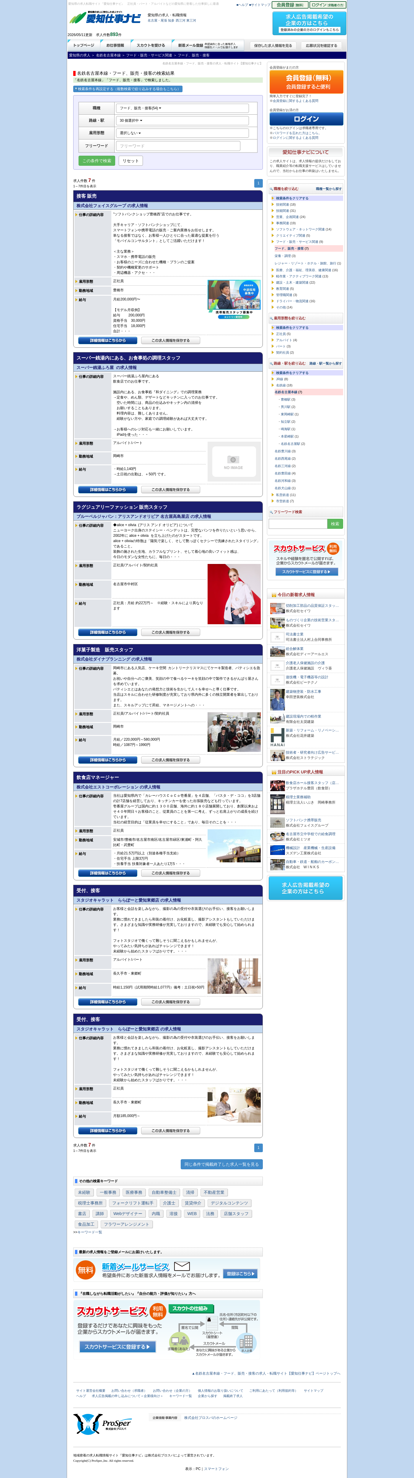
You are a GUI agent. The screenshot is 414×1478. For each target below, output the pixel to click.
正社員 (281, 334)
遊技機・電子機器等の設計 (307, 677)
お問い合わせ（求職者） (129, 1390)
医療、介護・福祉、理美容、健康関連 (303, 270)
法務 (210, 1213)
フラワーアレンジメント (126, 1224)
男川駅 (286, 407)
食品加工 (86, 1224)
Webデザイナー (128, 1213)
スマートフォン (216, 1469)
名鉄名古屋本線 (286, 392)
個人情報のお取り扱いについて (220, 1390)
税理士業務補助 (298, 797)
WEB (192, 1213)
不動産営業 (214, 1192)
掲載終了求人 (233, 1396)
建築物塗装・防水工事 (303, 692)
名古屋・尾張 (157, 20)
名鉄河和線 (283, 480)
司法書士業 (295, 634)
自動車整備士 (164, 1192)
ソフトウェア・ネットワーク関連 (300, 229)
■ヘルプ (242, 4)
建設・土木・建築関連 (292, 282)
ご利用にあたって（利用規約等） (273, 1390)
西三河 (180, 20)
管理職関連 (284, 295)
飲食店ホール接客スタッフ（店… (312, 783)
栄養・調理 (283, 256)
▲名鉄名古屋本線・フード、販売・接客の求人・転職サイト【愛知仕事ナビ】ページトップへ (266, 1373)
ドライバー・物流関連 (292, 301)
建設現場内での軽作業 (303, 716)
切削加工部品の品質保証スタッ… (312, 606)
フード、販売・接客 (289, 248)
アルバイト (284, 340)
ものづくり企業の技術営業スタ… (312, 620)
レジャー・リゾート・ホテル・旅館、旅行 (305, 263)
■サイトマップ (260, 4)
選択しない (130, 133)
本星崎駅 (287, 436)
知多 (171, 20)
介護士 (169, 1203)
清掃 (190, 1192)
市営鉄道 (282, 501)
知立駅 (286, 421)
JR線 (279, 379)
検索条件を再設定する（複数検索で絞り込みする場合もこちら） (128, 89)
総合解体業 (295, 649)
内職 (156, 1213)
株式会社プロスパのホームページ (210, 1418)
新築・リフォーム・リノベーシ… (312, 730)
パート (281, 346)
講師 (100, 1213)
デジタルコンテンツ (229, 1203)
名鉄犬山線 (283, 488)
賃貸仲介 (193, 1203)
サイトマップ (313, 1390)
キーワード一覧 (89, 1232)
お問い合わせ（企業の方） (172, 1390)
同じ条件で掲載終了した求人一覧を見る (222, 1164)
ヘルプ (81, 1396)
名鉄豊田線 (283, 473)
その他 (281, 307)
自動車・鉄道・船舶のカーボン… (312, 862)
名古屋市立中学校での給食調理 (310, 834)
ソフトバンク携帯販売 (303, 820)
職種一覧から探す (329, 189)
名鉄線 (281, 385)
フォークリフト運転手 (133, 1203)
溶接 (173, 1213)
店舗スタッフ (236, 1213)
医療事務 (134, 1192)
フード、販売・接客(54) (141, 108)
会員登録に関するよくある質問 (295, 101)
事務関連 (282, 223)
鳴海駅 (286, 429)
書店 (82, 1213)
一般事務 (108, 1192)
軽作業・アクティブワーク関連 (299, 276)
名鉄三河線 (283, 466)
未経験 (84, 1192)
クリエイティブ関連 (290, 235)
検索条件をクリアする (292, 198)
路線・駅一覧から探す (325, 363)
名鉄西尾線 (283, 458)
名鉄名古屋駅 (290, 443)
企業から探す (207, 1396)
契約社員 (282, 352)
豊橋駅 (286, 399)
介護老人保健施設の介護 (305, 663)
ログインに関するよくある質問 (295, 137)
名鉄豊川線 (283, 451)
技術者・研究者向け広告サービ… (312, 752)
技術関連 (282, 204)
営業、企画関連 (287, 217)
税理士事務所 (90, 1203)
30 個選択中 (131, 120)
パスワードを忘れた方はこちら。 (297, 133)
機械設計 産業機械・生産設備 (310, 848)
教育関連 (282, 288)
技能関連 (282, 210)
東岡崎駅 (287, 414)
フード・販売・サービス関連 (297, 241)
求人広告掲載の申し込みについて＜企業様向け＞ (127, 1396)
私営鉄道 (282, 495)
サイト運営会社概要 (90, 1390)
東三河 (191, 20)
